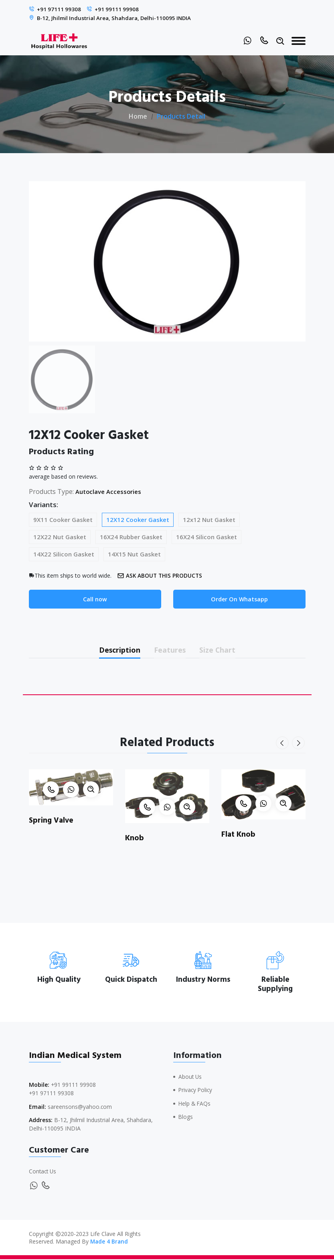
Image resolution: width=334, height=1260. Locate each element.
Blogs (185, 1117)
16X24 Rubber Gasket (131, 536)
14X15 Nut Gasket (134, 554)
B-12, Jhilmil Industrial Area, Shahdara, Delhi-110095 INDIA (116, 17)
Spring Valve (52, 821)
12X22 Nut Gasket (59, 536)
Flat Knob (239, 835)
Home (138, 115)
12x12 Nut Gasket (209, 519)
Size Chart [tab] (223, 650)
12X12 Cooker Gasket (137, 519)
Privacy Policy (196, 1091)
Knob (134, 839)
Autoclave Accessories (110, 491)
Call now (95, 599)
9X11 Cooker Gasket (63, 519)
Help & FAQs (195, 1104)
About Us (190, 1078)
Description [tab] (114, 650)
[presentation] (283, 744)
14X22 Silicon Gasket (63, 554)
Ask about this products (162, 575)
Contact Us (43, 1172)
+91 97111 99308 (59, 9)
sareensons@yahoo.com (80, 1107)
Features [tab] (170, 650)
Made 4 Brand (109, 1242)
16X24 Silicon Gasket (206, 536)
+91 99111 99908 (117, 9)
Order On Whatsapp (239, 599)
